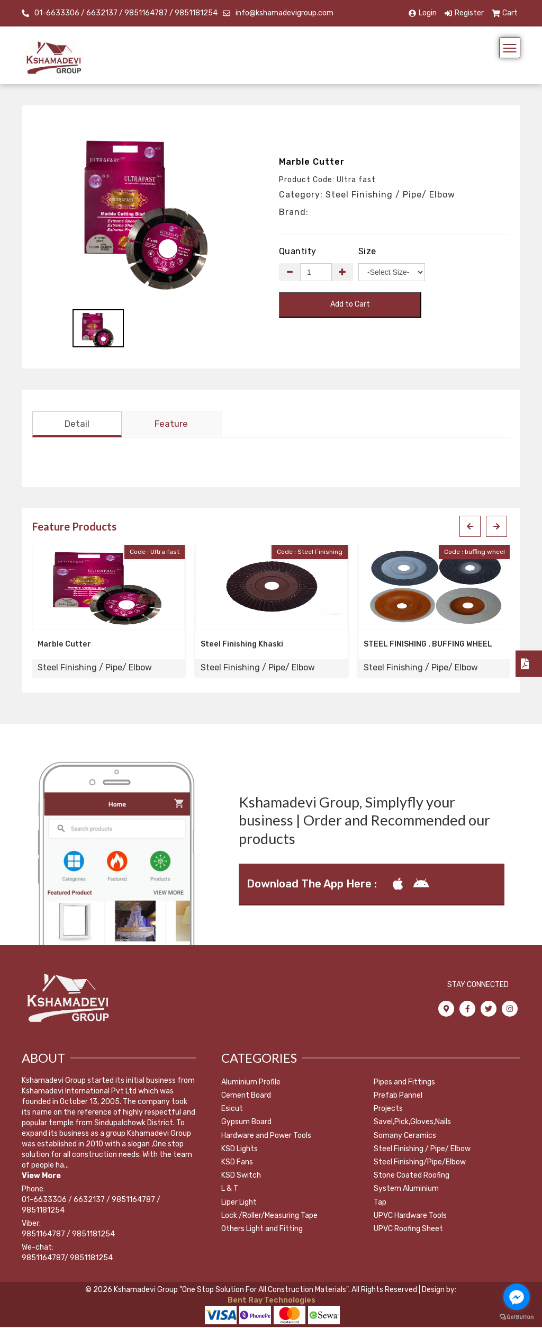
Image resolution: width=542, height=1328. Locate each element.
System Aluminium (406, 1190)
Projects (388, 1109)
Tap (380, 1203)
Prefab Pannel (398, 1096)
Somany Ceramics (405, 1136)
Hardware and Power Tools (266, 1136)
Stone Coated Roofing (411, 1176)
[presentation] (470, 528)
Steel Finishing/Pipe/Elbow (420, 1163)
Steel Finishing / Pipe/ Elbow (422, 1149)
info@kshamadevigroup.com (284, 12)
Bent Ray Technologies (270, 1301)
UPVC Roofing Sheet (408, 1229)
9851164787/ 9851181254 (67, 1258)
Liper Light (239, 1203)
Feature (171, 425)
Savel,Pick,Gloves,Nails (412, 1123)
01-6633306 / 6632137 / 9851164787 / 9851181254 (126, 12)
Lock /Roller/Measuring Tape (269, 1216)
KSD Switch (241, 1176)
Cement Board (246, 1096)
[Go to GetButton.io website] (517, 1317)
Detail (77, 425)
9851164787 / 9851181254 (68, 1235)
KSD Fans (237, 1163)
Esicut (232, 1109)
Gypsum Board (246, 1123)
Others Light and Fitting (262, 1229)
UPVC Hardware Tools (410, 1216)
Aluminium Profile (251, 1083)
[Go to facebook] (516, 1297)
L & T (229, 1190)
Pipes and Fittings (404, 1083)
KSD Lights (239, 1149)
